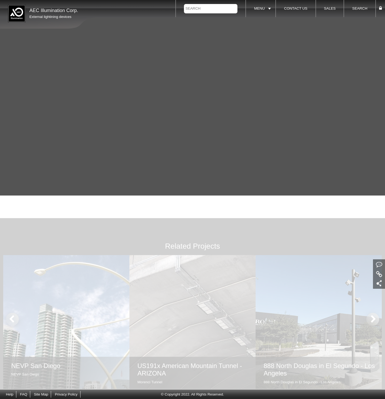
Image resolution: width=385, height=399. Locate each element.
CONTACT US (295, 8)
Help (9, 394)
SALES (330, 8)
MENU (259, 8)
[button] (380, 8)
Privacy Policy (66, 394)
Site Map (41, 394)
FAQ (23, 394)
